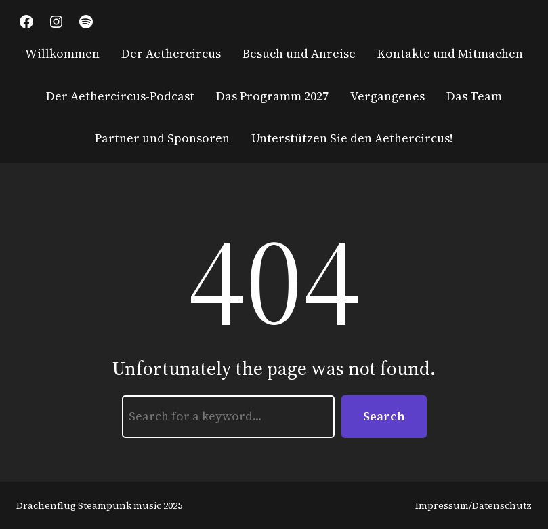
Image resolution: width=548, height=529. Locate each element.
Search (384, 416)
